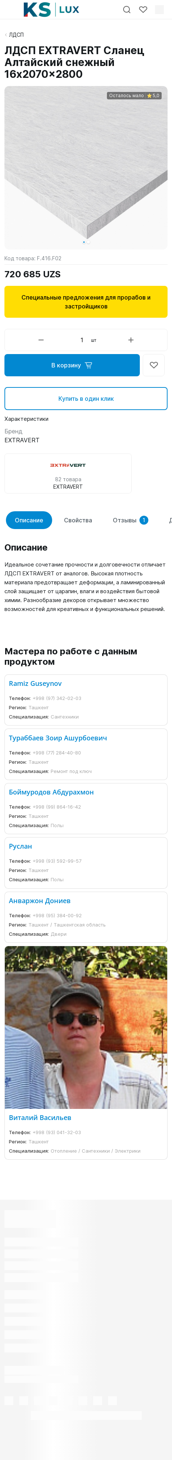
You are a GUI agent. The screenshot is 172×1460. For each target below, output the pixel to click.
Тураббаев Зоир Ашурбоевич (58, 737)
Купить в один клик (86, 398)
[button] (83, 242)
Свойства (78, 520)
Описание (29, 520)
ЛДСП (16, 35)
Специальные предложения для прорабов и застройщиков (86, 302)
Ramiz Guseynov (35, 683)
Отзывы (130, 520)
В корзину (72, 365)
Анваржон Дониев (40, 900)
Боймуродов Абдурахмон (51, 791)
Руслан (20, 846)
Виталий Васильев (40, 1117)
